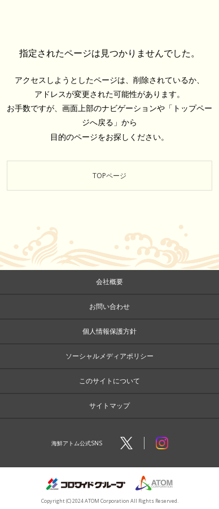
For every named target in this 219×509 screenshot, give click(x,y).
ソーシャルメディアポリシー (109, 356)
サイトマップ (109, 405)
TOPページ (109, 175)
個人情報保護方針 (109, 331)
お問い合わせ (109, 306)
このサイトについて (109, 381)
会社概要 (109, 281)
